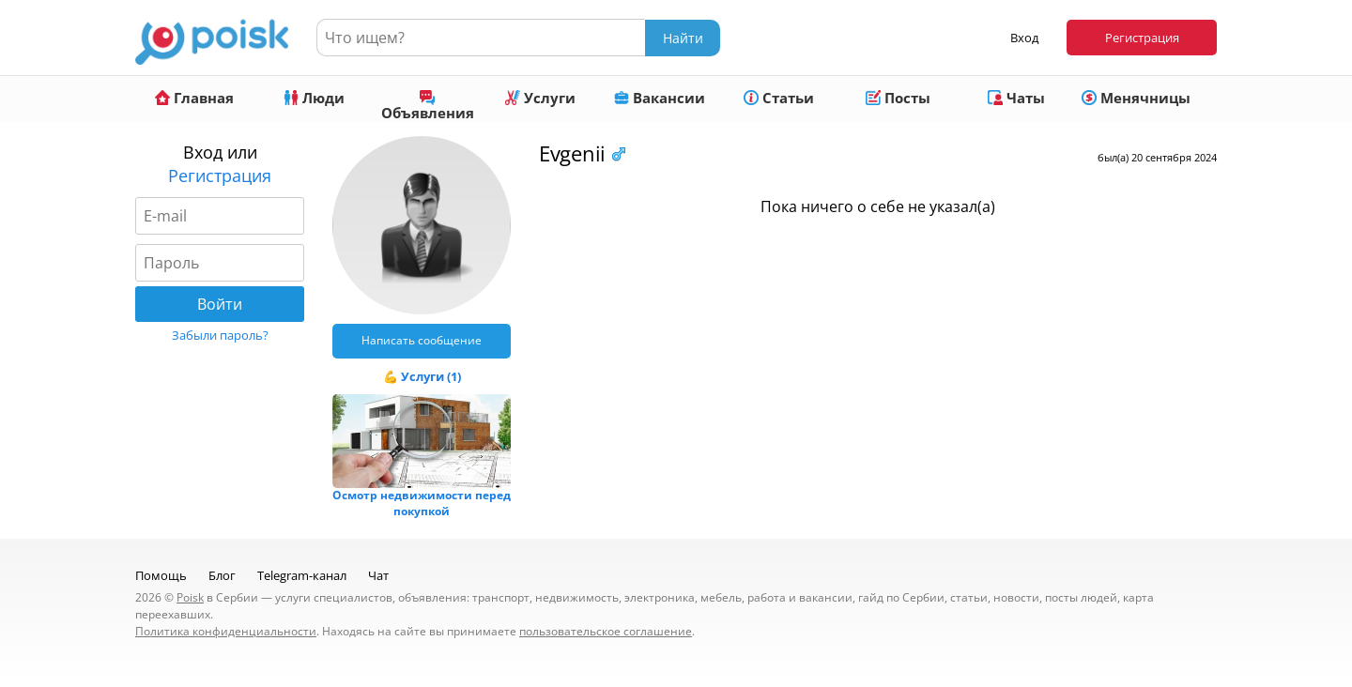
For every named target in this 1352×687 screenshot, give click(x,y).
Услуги (540, 97)
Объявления (427, 106)
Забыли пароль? (220, 335)
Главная (194, 97)
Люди (314, 97)
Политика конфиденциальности (225, 631)
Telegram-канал (301, 575)
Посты (898, 97)
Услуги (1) (431, 376)
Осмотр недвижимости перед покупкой (421, 503)
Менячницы (1136, 97)
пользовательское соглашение (605, 631)
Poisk (190, 597)
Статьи (779, 97)
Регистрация (1142, 37)
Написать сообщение (421, 340)
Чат (378, 575)
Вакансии (659, 97)
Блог (222, 575)
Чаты (1016, 97)
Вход (1024, 37)
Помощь (161, 575)
